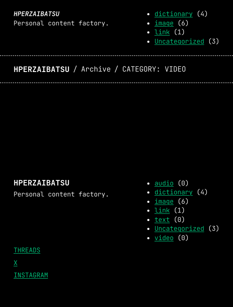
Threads (27, 250)
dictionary (173, 13)
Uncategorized (179, 41)
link (162, 32)
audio (164, 183)
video (164, 237)
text (162, 219)
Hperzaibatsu (36, 14)
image (164, 23)
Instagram (31, 275)
